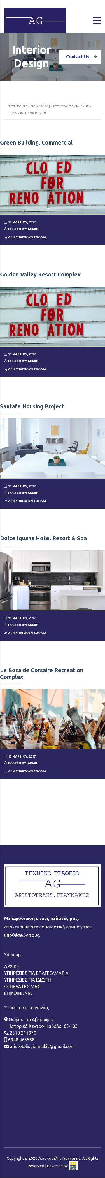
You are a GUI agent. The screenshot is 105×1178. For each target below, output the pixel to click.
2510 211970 (22, 993)
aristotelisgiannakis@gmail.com (42, 1006)
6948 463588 (20, 1000)
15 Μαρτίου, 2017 (20, 222)
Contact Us (83, 57)
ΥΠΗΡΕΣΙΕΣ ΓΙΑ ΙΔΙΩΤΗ (27, 940)
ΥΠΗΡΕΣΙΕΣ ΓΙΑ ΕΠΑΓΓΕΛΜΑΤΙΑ (36, 933)
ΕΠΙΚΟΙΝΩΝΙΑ (18, 953)
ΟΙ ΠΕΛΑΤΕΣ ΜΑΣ (22, 947)
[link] (73, 1126)
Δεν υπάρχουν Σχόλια (25, 237)
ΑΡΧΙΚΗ (12, 926)
